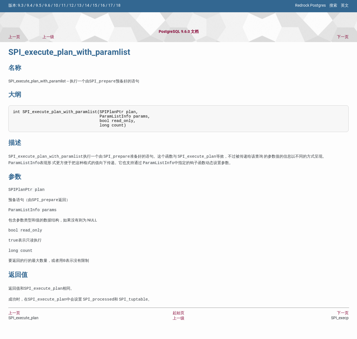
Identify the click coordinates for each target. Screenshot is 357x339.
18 (118, 5)
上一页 (14, 37)
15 (95, 5)
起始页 (178, 320)
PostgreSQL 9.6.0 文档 (179, 31)
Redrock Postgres (310, 5)
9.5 (38, 5)
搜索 (333, 5)
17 (110, 5)
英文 (345, 5)
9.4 (29, 5)
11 (63, 5)
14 (87, 5)
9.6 (47, 5)
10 (56, 5)
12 (71, 5)
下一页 (343, 37)
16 (102, 5)
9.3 (20, 5)
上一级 (48, 37)
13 (79, 5)
